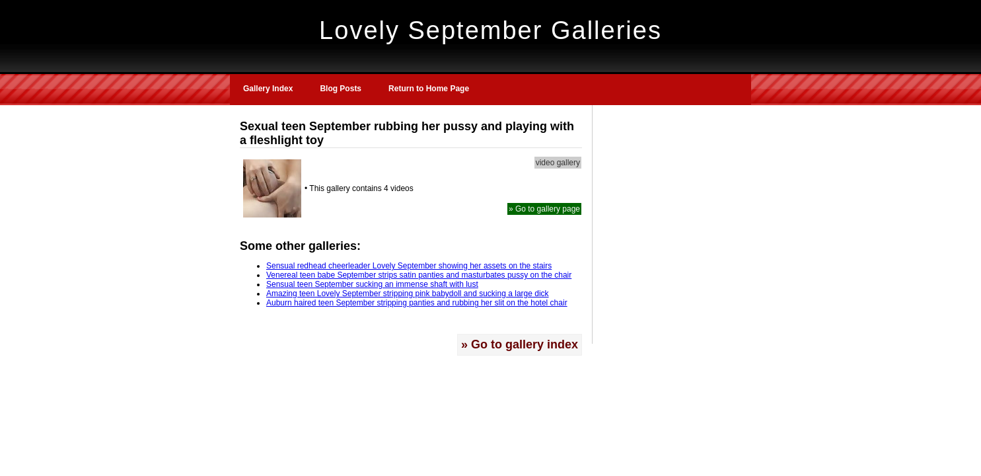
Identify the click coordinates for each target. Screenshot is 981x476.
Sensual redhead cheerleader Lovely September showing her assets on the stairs (409, 265)
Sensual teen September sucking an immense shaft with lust (372, 284)
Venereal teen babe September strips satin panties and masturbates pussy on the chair (418, 275)
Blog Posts (340, 88)
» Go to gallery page (544, 209)
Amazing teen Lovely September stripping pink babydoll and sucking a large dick (407, 293)
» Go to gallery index (519, 344)
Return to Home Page (428, 88)
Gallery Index (268, 88)
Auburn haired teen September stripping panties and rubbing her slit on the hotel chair (416, 302)
